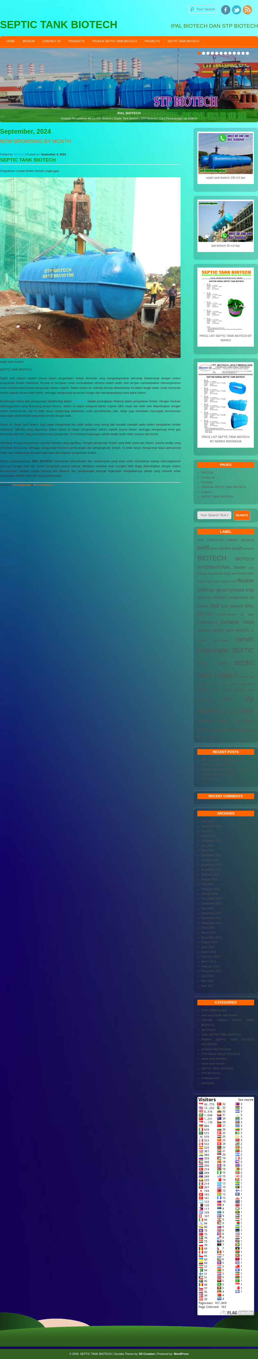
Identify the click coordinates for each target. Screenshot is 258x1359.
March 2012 (208, 961)
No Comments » (43, 485)
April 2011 (207, 985)
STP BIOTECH (210, 779)
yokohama (207, 1082)
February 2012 (210, 966)
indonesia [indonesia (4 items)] (204, 597)
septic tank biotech (213, 1063)
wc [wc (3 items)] (199, 737)
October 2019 (210, 860)
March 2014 (208, 932)
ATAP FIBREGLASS (214, 1010)
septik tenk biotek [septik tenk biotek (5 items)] (214, 689)
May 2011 (207, 980)
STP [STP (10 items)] (227, 699)
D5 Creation (147, 1353)
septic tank (79, 401)
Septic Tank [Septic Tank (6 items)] (211, 663)
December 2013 (211, 937)
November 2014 (211, 918)
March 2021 (208, 835)
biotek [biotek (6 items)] (240, 567)
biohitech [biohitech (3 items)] (248, 548)
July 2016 (207, 884)
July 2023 (207, 831)
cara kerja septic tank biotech (219, 1015)
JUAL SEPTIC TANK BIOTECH (221, 1034)
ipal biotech (208, 1029)
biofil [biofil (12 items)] (203, 547)
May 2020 (207, 850)
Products (77, 41)
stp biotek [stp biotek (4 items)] (229, 712)
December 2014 (211, 913)
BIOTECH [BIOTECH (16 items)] (211, 558)
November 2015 (211, 898)
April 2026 (207, 821)
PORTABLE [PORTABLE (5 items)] (207, 622)
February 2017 (210, 874)
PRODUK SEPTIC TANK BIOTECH (114, 41)
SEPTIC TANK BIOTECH (183, 41)
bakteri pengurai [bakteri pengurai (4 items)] (241, 540)
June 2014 (207, 927)
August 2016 (209, 879)
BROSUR (29, 41)
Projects (152, 41)
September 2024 (211, 826)
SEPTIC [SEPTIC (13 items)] (243, 650)
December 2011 (211, 971)
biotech (19, 154)
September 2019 (211, 864)
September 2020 (211, 840)
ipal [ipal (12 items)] (214, 605)
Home (10, 41)
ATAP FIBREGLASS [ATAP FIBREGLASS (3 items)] (210, 540)
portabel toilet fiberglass (216, 1049)
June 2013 (207, 946)
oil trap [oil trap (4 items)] (247, 614)
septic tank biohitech (214, 1058)
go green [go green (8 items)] (219, 590)
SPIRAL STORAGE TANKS (218, 774)
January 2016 (210, 893)
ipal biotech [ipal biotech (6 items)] (232, 606)
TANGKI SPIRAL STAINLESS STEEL (224, 769)
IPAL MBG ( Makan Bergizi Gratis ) (223, 759)
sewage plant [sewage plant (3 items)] (244, 689)
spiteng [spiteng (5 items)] (203, 700)
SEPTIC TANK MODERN (217, 1068)
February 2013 (210, 956)
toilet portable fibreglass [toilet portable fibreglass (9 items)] (225, 730)
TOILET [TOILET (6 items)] (204, 721)
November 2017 (211, 869)
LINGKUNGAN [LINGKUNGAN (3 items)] (226, 614)
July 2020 (207, 845)
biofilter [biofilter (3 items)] (214, 548)
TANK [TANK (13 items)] (246, 711)
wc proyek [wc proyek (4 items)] (208, 737)
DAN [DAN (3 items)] (233, 581)
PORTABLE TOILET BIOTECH (220, 1054)
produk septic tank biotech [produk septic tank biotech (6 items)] (223, 630)
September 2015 (211, 903)
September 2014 (211, 922)
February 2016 (210, 889)
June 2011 (207, 975)
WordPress (181, 1353)
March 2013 (208, 951)
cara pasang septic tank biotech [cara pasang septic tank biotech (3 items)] (226, 573)
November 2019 (211, 855)
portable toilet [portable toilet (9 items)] (237, 622)
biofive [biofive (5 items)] (225, 548)
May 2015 (207, 908)
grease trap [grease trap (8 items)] (242, 590)
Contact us (52, 41)
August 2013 (209, 942)
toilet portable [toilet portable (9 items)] (236, 721)
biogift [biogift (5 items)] (237, 548)
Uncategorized (22, 485)
